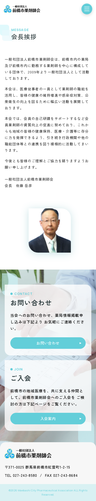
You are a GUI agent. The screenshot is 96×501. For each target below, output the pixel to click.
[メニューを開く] (86, 9)
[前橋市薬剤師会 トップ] (22, 9)
